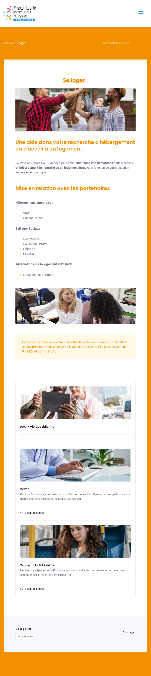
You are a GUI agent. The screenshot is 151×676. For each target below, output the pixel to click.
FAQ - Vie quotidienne (37, 427)
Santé (25, 489)
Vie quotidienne (34, 512)
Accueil (8, 43)
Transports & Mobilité (37, 565)
